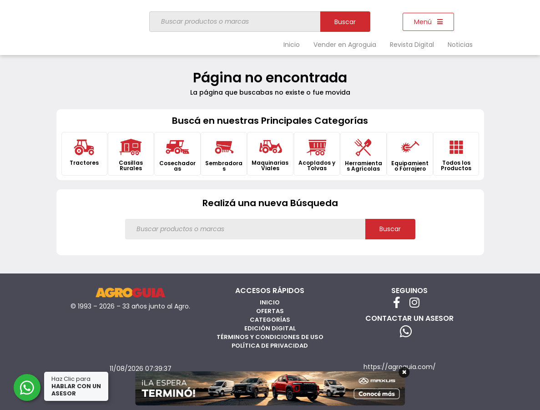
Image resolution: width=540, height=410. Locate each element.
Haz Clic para (76, 386)
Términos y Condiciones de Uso (270, 337)
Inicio (291, 44)
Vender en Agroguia (344, 44)
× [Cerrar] (404, 372)
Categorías (270, 319)
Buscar (345, 21)
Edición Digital (270, 328)
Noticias (460, 44)
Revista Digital (412, 44)
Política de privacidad (270, 345)
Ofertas (270, 311)
